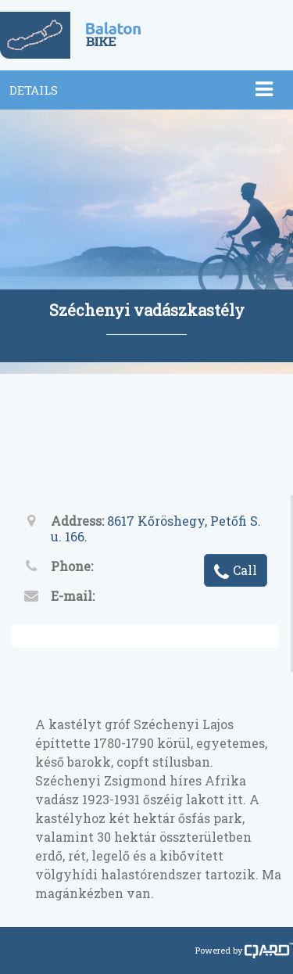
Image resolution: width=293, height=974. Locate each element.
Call (235, 571)
